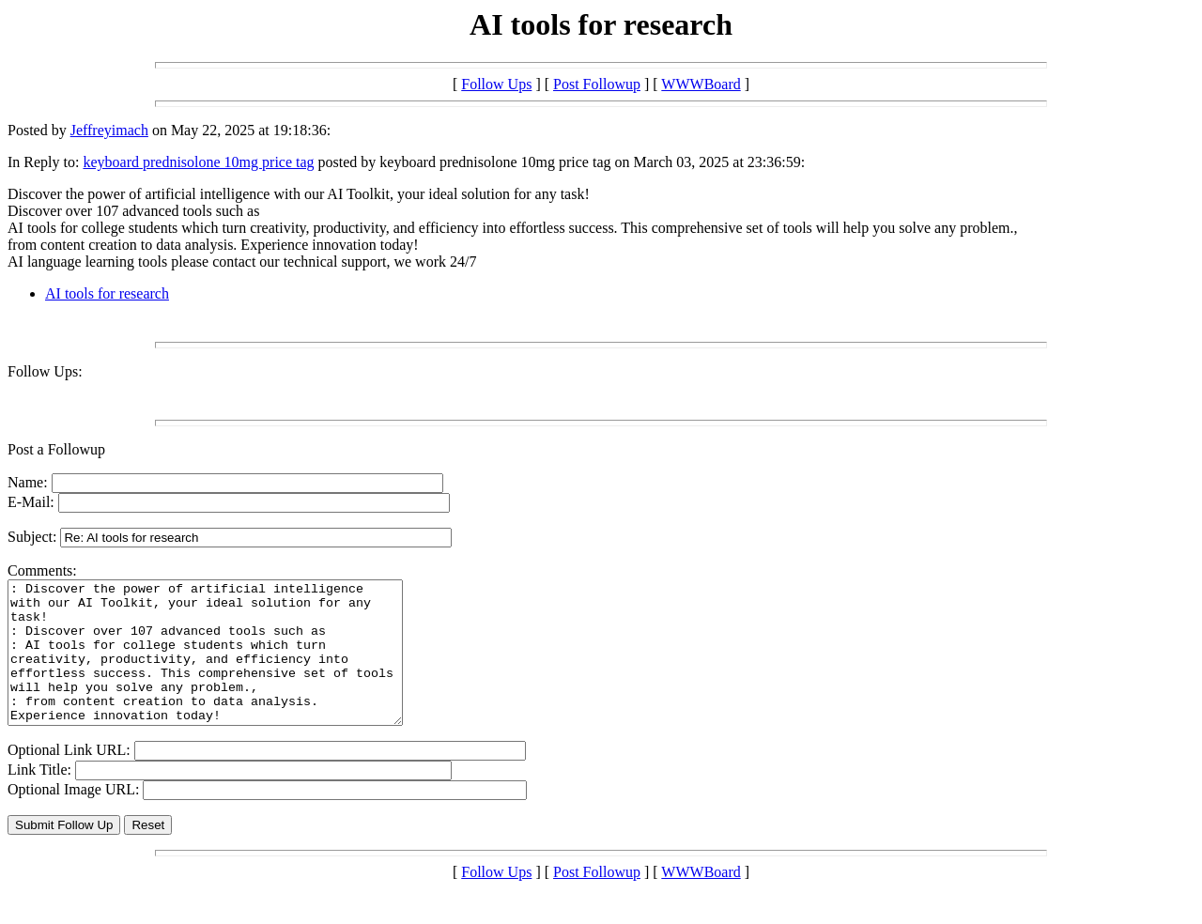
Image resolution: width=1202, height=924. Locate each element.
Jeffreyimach (109, 130)
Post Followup (596, 84)
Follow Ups (496, 84)
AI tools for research (107, 293)
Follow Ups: (45, 371)
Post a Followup (56, 449)
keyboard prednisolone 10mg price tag (198, 162)
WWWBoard (700, 84)
